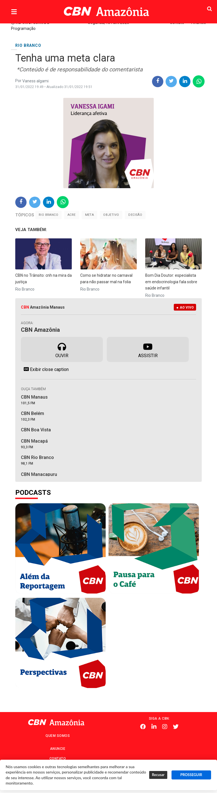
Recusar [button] (158, 775)
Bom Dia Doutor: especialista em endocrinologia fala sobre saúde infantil (171, 281)
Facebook (143, 727)
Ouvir (61, 349)
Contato (57, 759)
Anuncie (58, 749)
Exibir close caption (45, 369)
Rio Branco (48, 215)
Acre (72, 215)
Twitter (176, 727)
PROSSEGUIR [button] (191, 775)
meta (89, 215)
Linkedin (154, 727)
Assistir (148, 349)
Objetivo (111, 215)
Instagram (164, 727)
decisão (135, 215)
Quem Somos (57, 736)
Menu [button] (25, 12)
